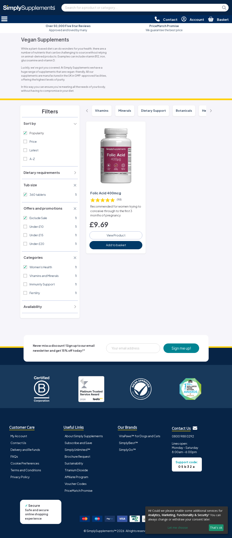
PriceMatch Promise (79, 490)
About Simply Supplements (84, 436)
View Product (116, 235)
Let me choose (178, 528)
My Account (19, 436)
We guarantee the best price (164, 28)
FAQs (14, 456)
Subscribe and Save (78, 443)
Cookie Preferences (25, 463)
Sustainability (74, 463)
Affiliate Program (76, 477)
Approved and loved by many (68, 28)
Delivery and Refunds (25, 449)
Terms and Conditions (26, 470)
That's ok (216, 528)
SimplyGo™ (127, 449)
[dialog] (186, 520)
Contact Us (18, 443)
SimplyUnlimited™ (77, 449)
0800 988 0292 (183, 436)
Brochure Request (77, 456)
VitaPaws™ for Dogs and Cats (139, 436)
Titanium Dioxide (76, 470)
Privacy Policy (20, 477)
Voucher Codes (76, 484)
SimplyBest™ (128, 443)
